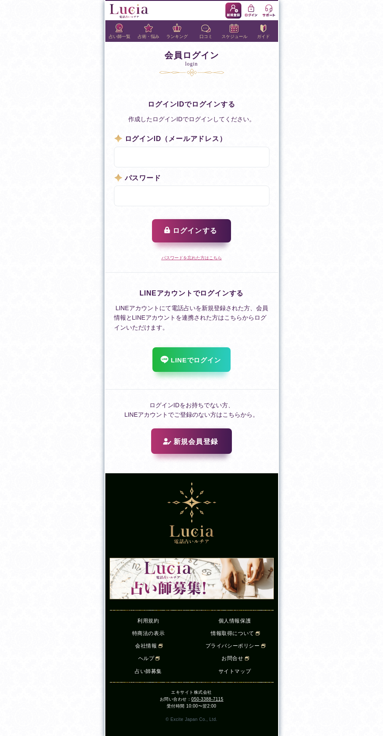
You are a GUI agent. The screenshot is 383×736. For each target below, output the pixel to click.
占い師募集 (148, 671)
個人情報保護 (234, 621)
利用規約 (148, 621)
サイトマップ (234, 671)
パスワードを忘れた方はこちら (191, 257)
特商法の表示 (148, 633)
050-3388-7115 (207, 699)
